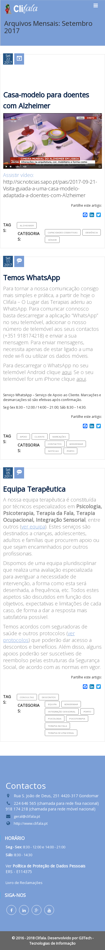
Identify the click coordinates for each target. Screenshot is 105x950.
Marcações (59, 436)
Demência (91, 232)
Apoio (23, 436)
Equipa (52, 704)
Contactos (55, 443)
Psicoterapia (77, 718)
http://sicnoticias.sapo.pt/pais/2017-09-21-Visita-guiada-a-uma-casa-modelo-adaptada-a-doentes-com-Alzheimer (50, 188)
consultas (27, 697)
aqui (66, 372)
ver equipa (33, 526)
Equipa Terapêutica (34, 489)
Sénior (52, 239)
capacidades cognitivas (63, 232)
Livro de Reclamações (24, 882)
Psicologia (54, 718)
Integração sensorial (62, 711)
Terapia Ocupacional (61, 732)
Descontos (49, 697)
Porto (70, 450)
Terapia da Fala (57, 725)
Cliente (40, 436)
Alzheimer (27, 225)
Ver (45, 866)
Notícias (53, 450)
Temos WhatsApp (31, 277)
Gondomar (76, 443)
